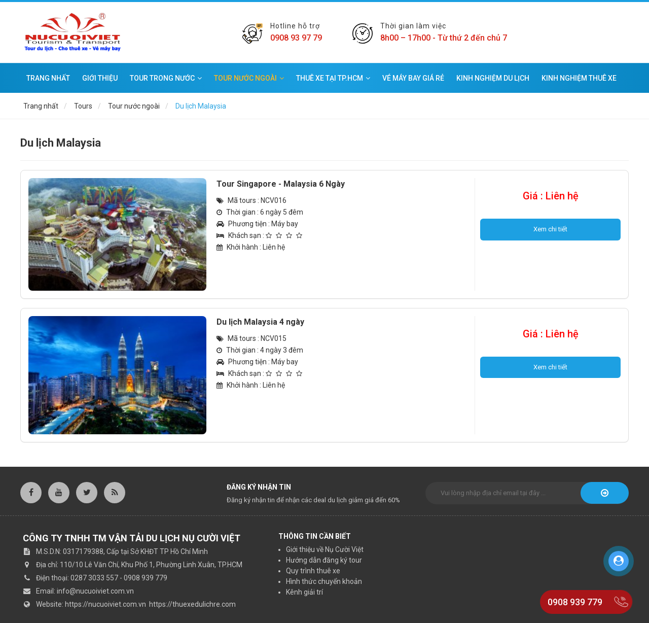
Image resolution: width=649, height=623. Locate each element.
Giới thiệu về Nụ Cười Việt (325, 549)
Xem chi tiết (550, 229)
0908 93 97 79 (296, 38)
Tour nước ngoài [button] (249, 78)
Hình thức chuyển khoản (324, 581)
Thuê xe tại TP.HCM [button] (333, 78)
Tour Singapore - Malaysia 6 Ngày (281, 184)
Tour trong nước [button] (166, 78)
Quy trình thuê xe (313, 571)
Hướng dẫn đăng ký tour (324, 560)
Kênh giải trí (304, 592)
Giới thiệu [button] (100, 78)
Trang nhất (48, 78)
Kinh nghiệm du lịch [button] (492, 78)
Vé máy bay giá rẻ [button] (413, 78)
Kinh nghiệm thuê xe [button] (579, 78)
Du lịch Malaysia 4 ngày (260, 322)
